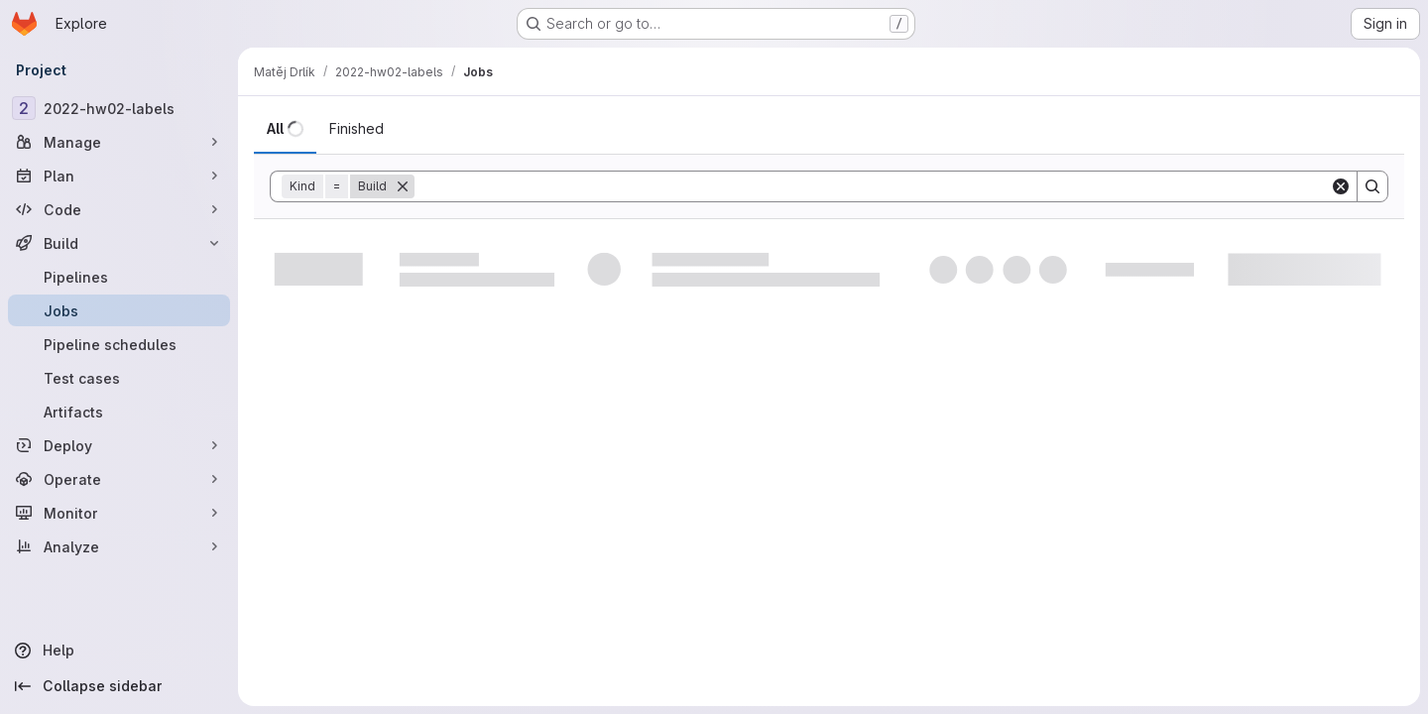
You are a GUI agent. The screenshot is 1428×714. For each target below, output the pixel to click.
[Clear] (1341, 186)
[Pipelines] (119, 277)
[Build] (119, 243)
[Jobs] (119, 310)
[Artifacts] (119, 411)
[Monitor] (119, 513)
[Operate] (119, 479)
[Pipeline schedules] (119, 344)
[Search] (872, 186)
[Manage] (119, 142)
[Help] (119, 650)
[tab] (285, 129)
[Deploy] (119, 445)
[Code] (119, 209)
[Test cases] (119, 378)
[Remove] (403, 186)
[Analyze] (119, 546)
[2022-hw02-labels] (119, 108)
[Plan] (119, 175)
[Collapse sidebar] (119, 686)
